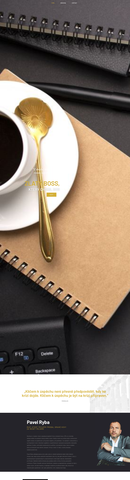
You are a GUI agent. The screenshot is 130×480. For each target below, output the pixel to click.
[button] (51, 183)
